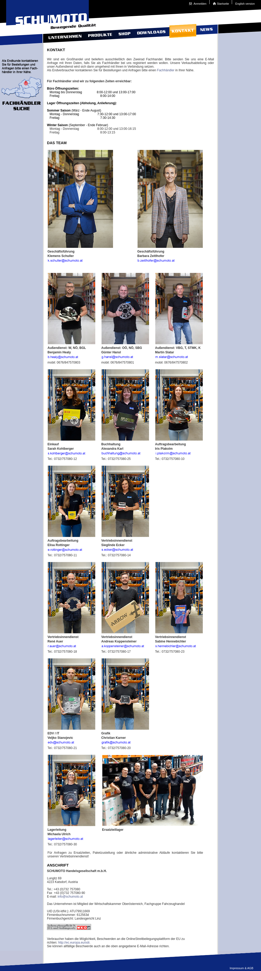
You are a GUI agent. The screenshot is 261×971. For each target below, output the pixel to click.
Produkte (99, 33)
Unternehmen (63, 33)
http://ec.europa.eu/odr (74, 942)
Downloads (150, 33)
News (205, 33)
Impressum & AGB (241, 968)
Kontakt (182, 33)
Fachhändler (166, 70)
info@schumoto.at (70, 896)
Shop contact (124, 33)
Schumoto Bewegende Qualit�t (49, 13)
